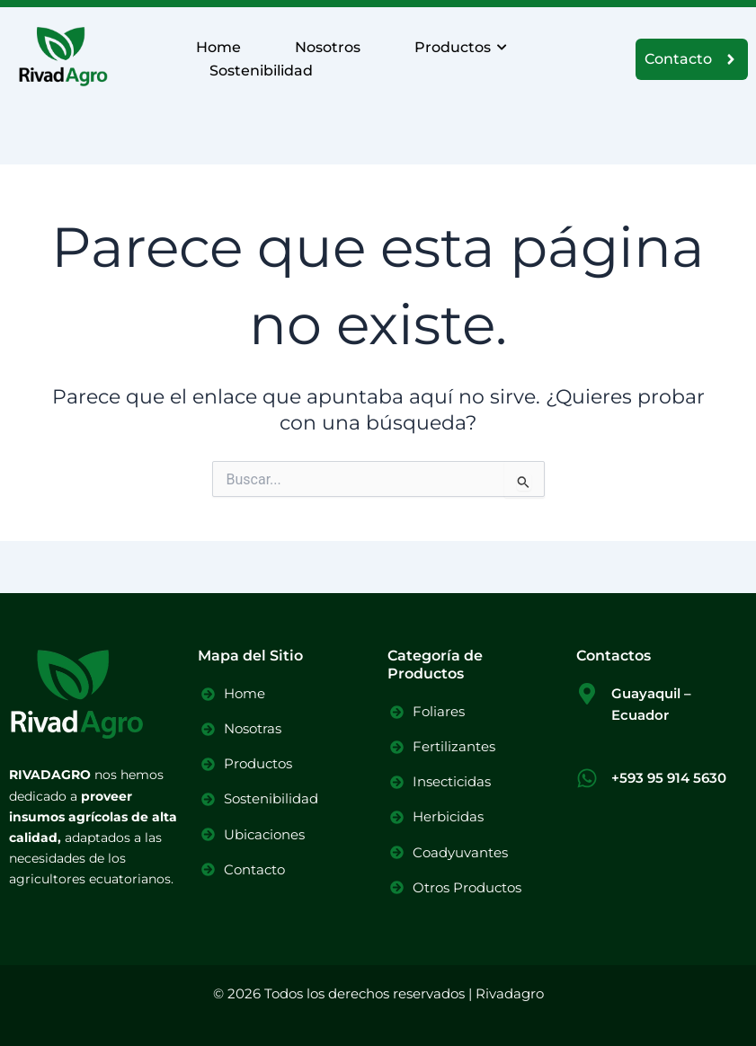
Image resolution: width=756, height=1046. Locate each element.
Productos (459, 47)
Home (218, 47)
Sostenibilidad (261, 70)
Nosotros (327, 47)
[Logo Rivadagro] (63, 56)
